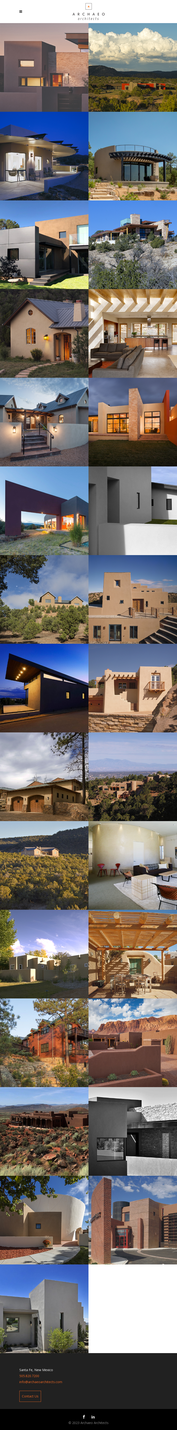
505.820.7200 (29, 1376)
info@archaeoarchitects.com (40, 1382)
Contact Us (30, 1396)
